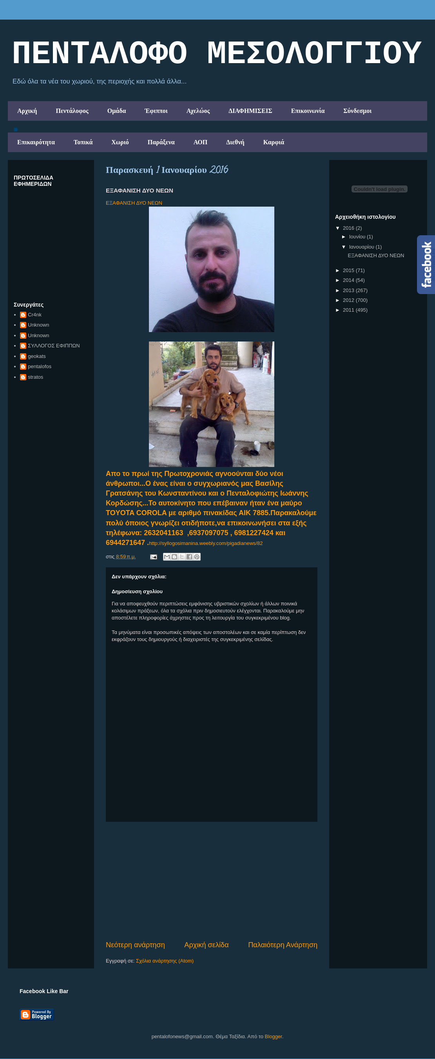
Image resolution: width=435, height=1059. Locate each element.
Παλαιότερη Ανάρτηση (282, 945)
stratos (35, 377)
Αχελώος (198, 110)
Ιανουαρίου (362, 247)
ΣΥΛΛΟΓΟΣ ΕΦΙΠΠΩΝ (54, 346)
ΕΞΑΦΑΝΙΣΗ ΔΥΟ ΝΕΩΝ (134, 203)
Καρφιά (274, 142)
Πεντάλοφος (72, 110)
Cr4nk (35, 315)
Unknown (38, 325)
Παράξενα (161, 142)
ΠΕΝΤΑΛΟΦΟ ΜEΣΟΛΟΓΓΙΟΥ (217, 54)
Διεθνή (235, 142)
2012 (349, 300)
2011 (349, 310)
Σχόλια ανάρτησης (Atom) (165, 961)
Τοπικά (83, 142)
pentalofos (39, 366)
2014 (349, 280)
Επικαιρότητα (36, 142)
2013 (349, 290)
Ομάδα (116, 110)
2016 (349, 228)
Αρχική (27, 110)
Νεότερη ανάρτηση (135, 945)
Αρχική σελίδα (206, 945)
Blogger (273, 1036)
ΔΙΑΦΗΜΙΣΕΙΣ (250, 110)
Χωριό (120, 142)
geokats (37, 356)
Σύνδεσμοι (357, 110)
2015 (349, 270)
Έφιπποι (156, 110)
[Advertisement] (211, 881)
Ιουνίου (358, 237)
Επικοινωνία (308, 110)
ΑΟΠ (201, 142)
